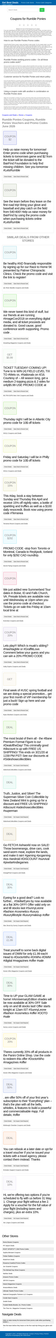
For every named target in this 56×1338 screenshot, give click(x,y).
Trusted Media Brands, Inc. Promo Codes (17, 1305)
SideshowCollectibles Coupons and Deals (17, 769)
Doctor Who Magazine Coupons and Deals (17, 971)
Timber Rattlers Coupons (11, 1256)
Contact (31, 1334)
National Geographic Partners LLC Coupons (18, 1294)
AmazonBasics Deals (10, 1287)
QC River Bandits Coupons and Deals (16, 288)
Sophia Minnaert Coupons (11, 1252)
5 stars (36, 25)
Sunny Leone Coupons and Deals (14, 1027)
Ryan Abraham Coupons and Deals (15, 714)
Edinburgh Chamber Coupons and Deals (16, 1125)
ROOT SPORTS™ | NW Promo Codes (16, 1249)
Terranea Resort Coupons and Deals (15, 523)
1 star (20, 25)
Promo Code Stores (27, 2)
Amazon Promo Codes (10, 1277)
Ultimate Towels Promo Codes (13, 1291)
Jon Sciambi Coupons (10, 1266)
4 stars (32, 25)
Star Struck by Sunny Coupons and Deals (17, 925)
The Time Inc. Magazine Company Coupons (18, 1308)
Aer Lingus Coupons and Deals (13, 1222)
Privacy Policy (39, 1334)
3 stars (28, 25)
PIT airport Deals (8, 1245)
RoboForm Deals (8, 1259)
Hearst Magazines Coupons (12, 1284)
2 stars (24, 25)
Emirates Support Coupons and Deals (16, 1170)
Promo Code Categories (44, 2)
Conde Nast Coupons (10, 1298)
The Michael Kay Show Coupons (14, 1270)
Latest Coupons (7, 4)
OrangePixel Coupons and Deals (14, 873)
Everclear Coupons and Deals (13, 621)
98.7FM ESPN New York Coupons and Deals (18, 395)
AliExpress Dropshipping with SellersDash (17, 1335)
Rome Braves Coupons (11, 1242)
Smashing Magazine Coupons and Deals (17, 343)
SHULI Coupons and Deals (12, 433)
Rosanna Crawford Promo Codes (14, 1263)
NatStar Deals (7, 1273)
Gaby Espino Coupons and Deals (14, 666)
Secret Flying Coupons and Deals (14, 566)
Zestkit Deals (7, 1301)
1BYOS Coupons (9, 1280)
